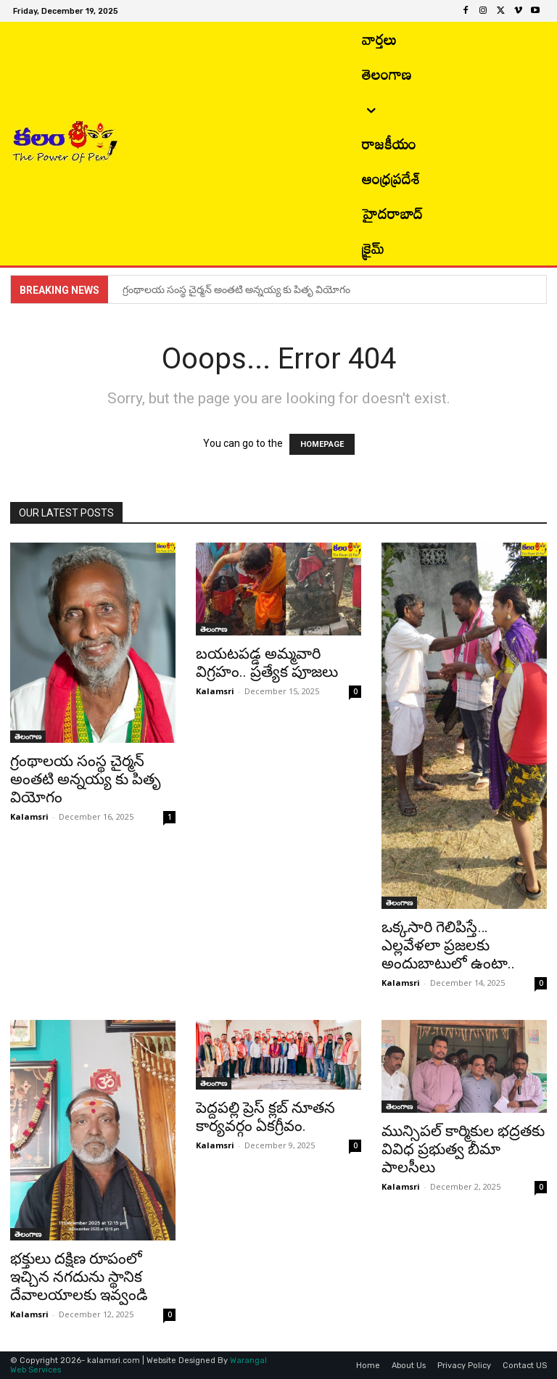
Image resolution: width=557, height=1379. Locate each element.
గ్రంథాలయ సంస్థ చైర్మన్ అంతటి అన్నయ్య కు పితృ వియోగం (237, 289)
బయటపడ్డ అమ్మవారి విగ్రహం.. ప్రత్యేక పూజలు (267, 662)
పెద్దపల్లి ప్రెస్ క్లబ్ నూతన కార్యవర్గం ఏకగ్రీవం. (265, 1117)
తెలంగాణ (28, 736)
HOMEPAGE (322, 444)
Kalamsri (29, 816)
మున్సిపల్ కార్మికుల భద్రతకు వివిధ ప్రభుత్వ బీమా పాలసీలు (463, 1149)
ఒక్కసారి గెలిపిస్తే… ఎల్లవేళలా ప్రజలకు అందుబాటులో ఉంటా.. (448, 945)
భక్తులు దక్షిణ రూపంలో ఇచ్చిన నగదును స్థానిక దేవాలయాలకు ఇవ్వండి (79, 1277)
